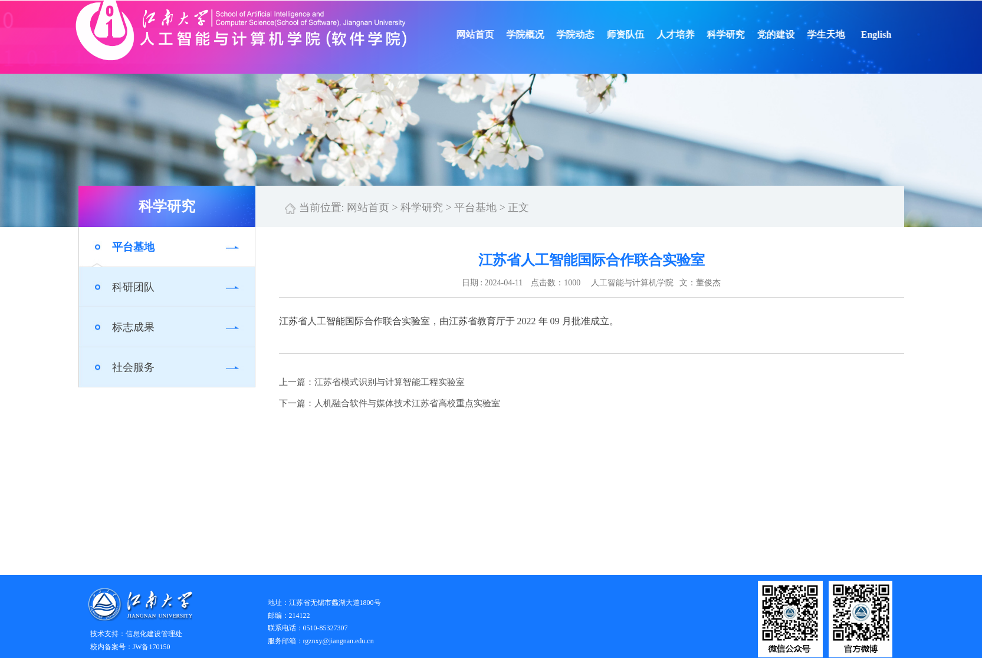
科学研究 (736, 34)
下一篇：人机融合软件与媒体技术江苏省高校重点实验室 (389, 403)
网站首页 (485, 34)
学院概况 (535, 34)
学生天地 (836, 34)
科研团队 (133, 287)
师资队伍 (636, 34)
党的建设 (786, 34)
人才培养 (686, 34)
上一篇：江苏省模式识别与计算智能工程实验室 (372, 382)
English (886, 34)
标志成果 (133, 327)
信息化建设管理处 (154, 634)
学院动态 (586, 34)
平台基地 (133, 247)
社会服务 (133, 367)
